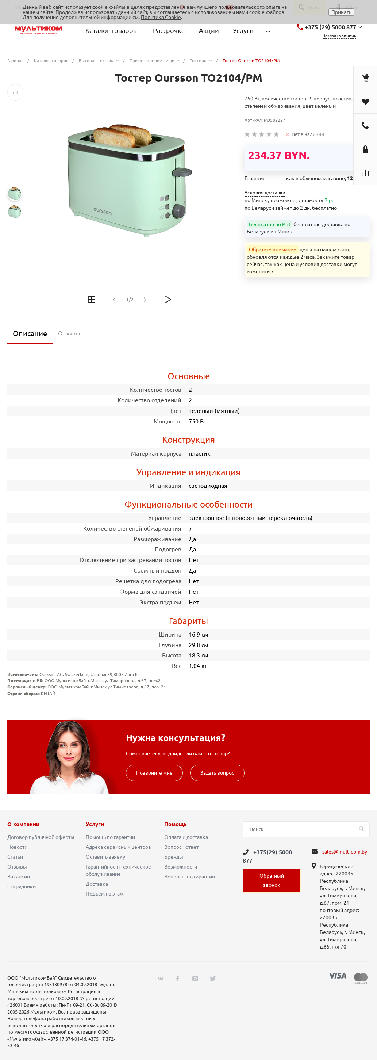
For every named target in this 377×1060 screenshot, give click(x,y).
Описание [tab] (30, 333)
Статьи (15, 857)
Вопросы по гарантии (189, 876)
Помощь (175, 824)
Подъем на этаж (105, 894)
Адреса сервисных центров (118, 847)
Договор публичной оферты (40, 837)
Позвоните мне (154, 773)
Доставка (97, 884)
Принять (341, 12)
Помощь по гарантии (110, 837)
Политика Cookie (161, 17)
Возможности (180, 867)
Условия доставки (265, 192)
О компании (23, 824)
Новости (17, 847)
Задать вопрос (217, 773)
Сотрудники (21, 886)
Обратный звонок (271, 880)
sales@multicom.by (344, 852)
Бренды (173, 857)
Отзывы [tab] (69, 333)
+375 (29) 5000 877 (330, 27)
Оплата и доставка (186, 837)
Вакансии (18, 876)
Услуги (95, 824)
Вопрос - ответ (181, 847)
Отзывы (17, 867)
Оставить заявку (105, 857)
